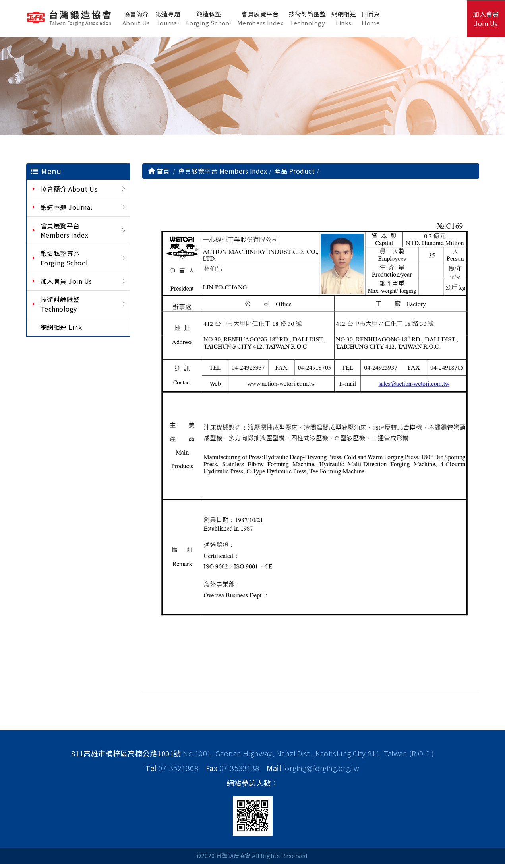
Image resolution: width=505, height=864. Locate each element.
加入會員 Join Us (66, 281)
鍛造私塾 (209, 18)
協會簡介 (136, 18)
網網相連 (343, 18)
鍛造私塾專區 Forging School (64, 257)
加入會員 (486, 18)
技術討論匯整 (307, 18)
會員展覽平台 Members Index (65, 230)
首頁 (159, 171)
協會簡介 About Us (69, 189)
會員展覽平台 (260, 18)
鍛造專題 (168, 18)
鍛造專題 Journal (67, 207)
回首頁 (371, 18)
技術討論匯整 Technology (62, 304)
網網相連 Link (61, 327)
